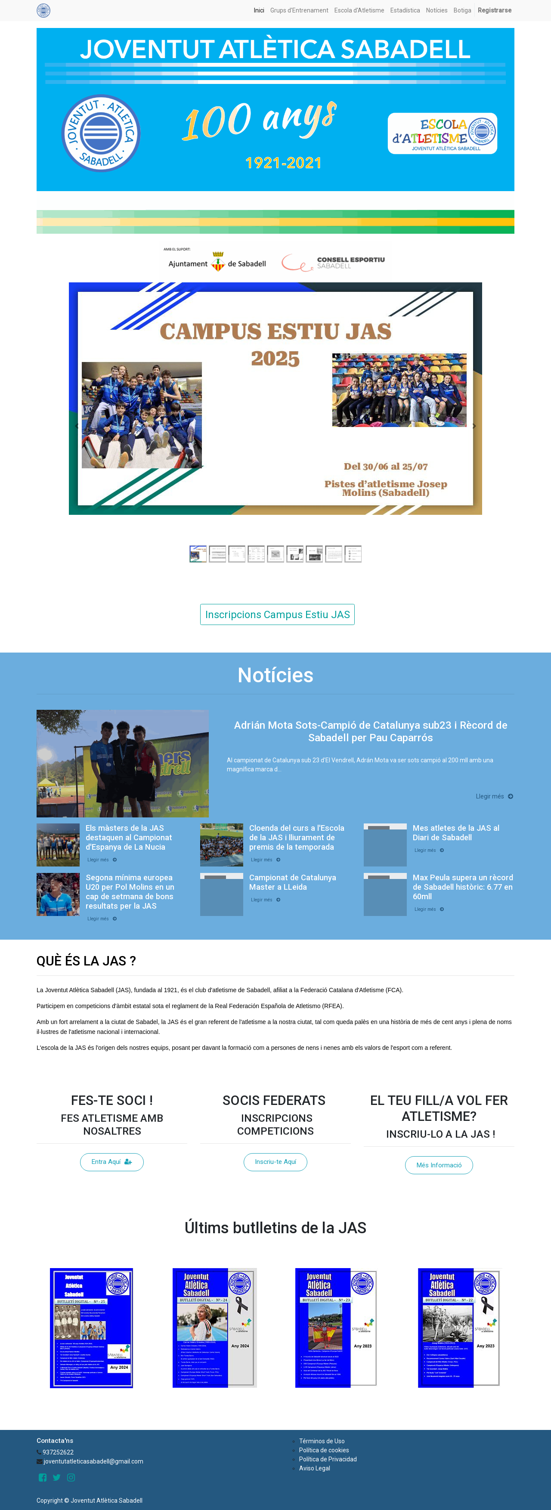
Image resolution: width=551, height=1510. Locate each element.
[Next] (474, 425)
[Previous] (77, 425)
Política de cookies (324, 1450)
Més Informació (439, 1165)
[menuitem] (259, 10)
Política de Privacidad (328, 1459)
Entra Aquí (111, 1162)
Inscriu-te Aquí (275, 1162)
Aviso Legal (314, 1468)
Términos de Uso (322, 1441)
